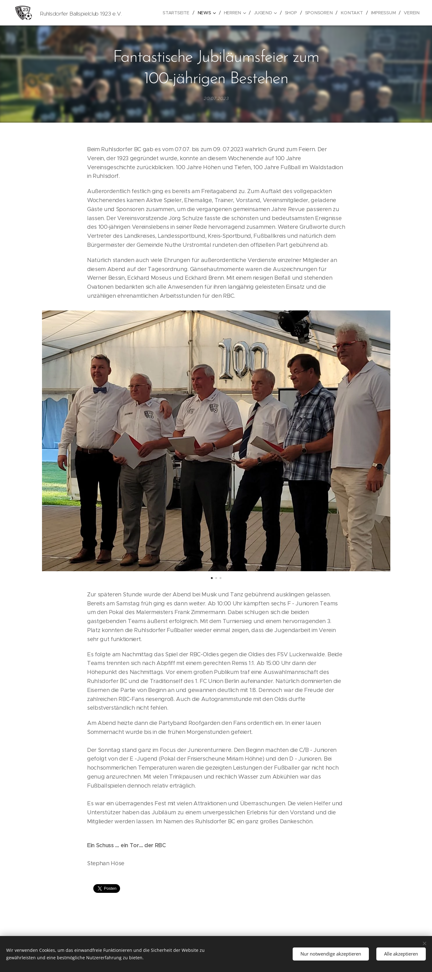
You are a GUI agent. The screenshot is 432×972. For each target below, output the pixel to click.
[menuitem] (180, 12)
